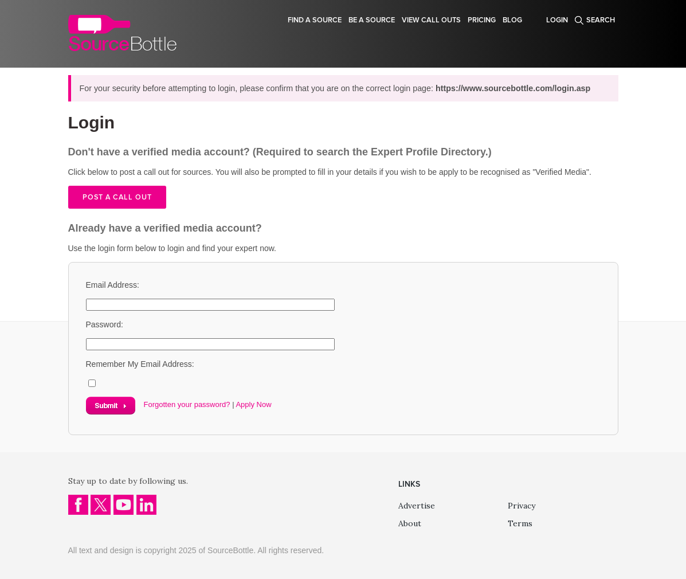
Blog (512, 20)
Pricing (482, 20)
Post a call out (117, 197)
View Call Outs (431, 20)
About (409, 523)
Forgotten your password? (187, 404)
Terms (520, 523)
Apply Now (253, 404)
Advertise (416, 505)
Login (557, 20)
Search (600, 20)
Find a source (315, 20)
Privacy (521, 505)
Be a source (371, 20)
